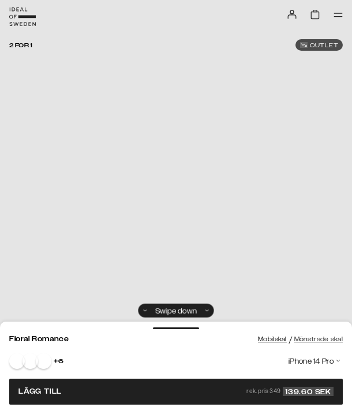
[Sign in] (292, 14)
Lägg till (176, 391)
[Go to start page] (22, 16)
